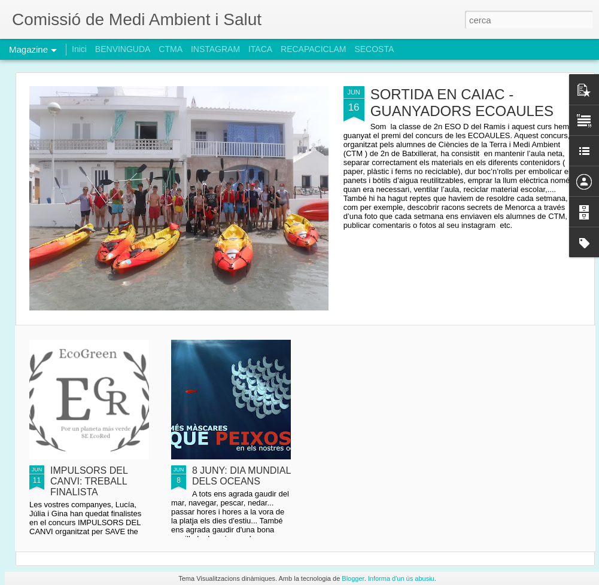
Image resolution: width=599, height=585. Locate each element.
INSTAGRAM (215, 49)
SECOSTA (374, 49)
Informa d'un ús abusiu (401, 578)
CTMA (171, 49)
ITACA (260, 49)
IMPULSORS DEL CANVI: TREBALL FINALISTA (88, 481)
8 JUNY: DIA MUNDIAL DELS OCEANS (241, 475)
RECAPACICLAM (313, 49)
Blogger (353, 578)
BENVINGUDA (123, 49)
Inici (79, 49)
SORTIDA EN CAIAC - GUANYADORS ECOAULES (462, 102)
